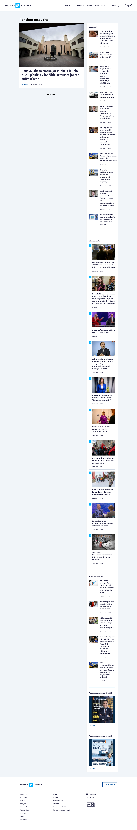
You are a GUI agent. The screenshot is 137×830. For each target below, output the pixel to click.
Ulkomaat (23, 807)
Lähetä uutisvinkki (59, 807)
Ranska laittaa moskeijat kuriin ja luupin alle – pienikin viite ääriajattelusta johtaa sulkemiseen (50, 75)
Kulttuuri (23, 813)
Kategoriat (100, 5)
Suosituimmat (79, 5)
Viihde (22, 823)
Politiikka (25, 85)
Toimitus (56, 804)
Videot (89, 5)
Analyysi (23, 804)
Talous (22, 800)
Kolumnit (23, 820)
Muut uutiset (24, 810)
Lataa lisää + (51, 94)
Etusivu (68, 5)
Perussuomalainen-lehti (61, 810)
